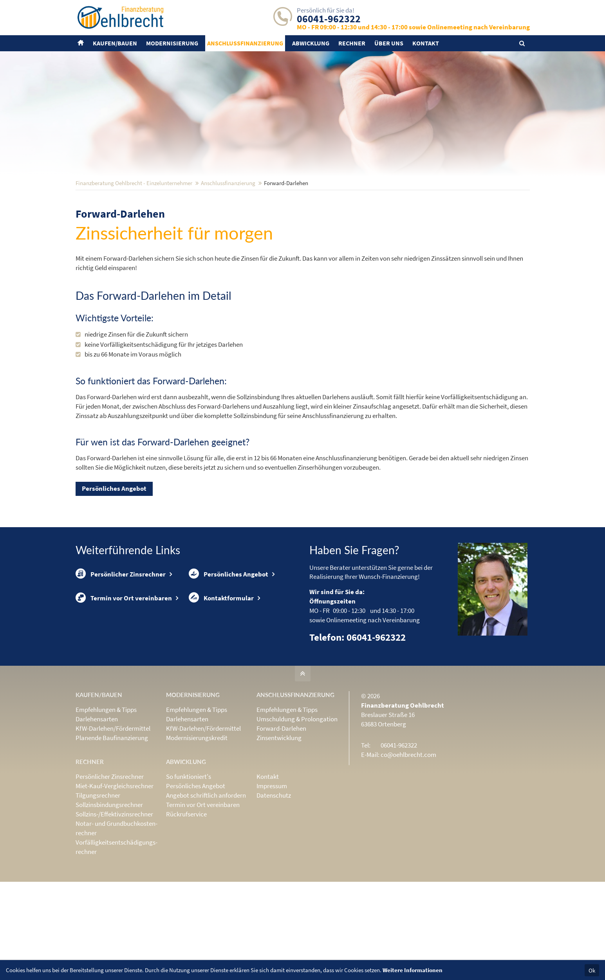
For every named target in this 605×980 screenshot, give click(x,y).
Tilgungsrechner (98, 846)
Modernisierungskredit (197, 789)
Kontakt (267, 827)
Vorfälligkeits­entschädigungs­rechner (116, 898)
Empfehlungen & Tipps (106, 761)
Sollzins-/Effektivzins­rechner (114, 865)
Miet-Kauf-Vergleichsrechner (115, 837)
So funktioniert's (188, 827)
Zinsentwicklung (279, 789)
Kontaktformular (221, 650)
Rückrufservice (186, 865)
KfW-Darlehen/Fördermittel (113, 779)
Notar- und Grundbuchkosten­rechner (116, 879)
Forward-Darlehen (281, 779)
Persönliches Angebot (114, 539)
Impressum (271, 837)
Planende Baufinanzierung (112, 789)
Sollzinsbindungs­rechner (109, 856)
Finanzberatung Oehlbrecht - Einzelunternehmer (134, 234)
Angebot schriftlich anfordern (206, 846)
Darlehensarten (97, 770)
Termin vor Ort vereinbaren (124, 650)
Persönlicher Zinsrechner (121, 625)
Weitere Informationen (412, 970)
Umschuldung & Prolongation (297, 770)
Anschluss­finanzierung (228, 234)
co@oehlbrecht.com (408, 806)
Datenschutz (273, 846)
